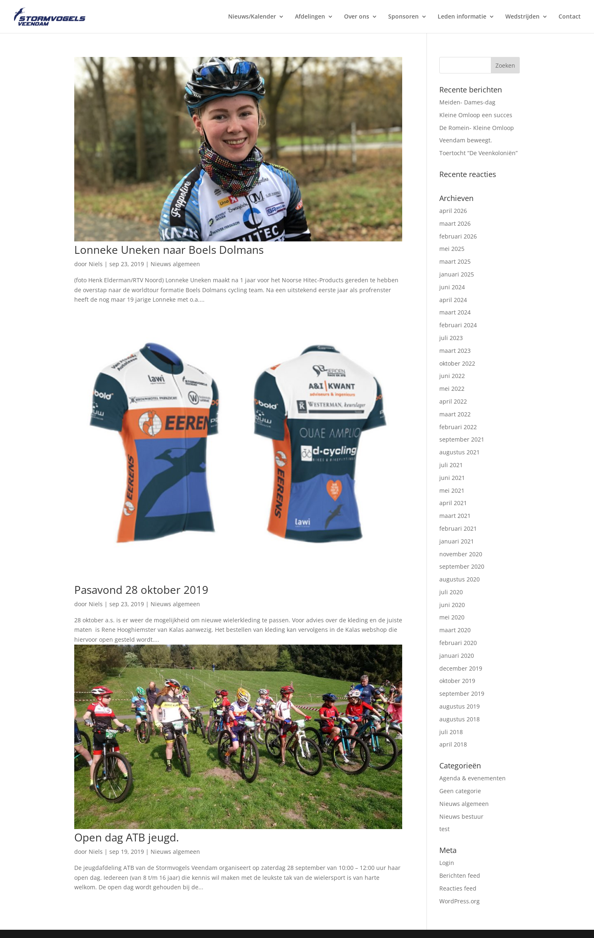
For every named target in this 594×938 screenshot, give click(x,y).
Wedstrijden (522, 17)
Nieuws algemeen (175, 264)
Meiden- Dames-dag (467, 102)
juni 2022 (452, 376)
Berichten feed (459, 875)
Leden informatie (462, 17)
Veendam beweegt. (465, 140)
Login (446, 863)
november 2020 (460, 554)
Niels (96, 264)
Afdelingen (310, 17)
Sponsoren (403, 17)
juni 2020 (452, 605)
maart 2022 (455, 414)
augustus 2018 (459, 719)
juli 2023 (451, 338)
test (444, 829)
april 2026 (453, 211)
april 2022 (453, 401)
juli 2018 (451, 732)
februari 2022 (458, 427)
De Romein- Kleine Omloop (476, 128)
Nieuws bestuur (461, 816)
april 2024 (453, 300)
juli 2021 (451, 465)
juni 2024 (452, 287)
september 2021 (461, 439)
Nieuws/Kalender (252, 17)
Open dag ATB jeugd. (126, 837)
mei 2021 (451, 490)
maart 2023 (455, 350)
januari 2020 (456, 655)
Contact (570, 17)
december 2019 (460, 668)
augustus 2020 (459, 579)
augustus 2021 (459, 452)
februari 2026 (458, 236)
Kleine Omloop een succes (475, 115)
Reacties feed (457, 888)
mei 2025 (451, 249)
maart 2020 (455, 630)
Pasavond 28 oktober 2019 (141, 589)
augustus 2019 (459, 706)
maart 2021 (455, 516)
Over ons (356, 17)
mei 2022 (451, 388)
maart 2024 (455, 312)
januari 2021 (456, 541)
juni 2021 (452, 478)
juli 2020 (451, 592)
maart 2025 (455, 261)
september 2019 (461, 693)
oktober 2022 (457, 363)
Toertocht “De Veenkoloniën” (478, 153)
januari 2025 (456, 274)
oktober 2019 (457, 681)
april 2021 (453, 503)
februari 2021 (458, 528)
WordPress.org (459, 901)
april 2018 (453, 744)
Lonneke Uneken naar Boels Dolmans (169, 249)
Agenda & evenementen (472, 778)
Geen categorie (460, 791)
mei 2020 (451, 617)
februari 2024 (458, 325)
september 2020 (461, 566)
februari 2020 (458, 643)
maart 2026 (455, 223)
